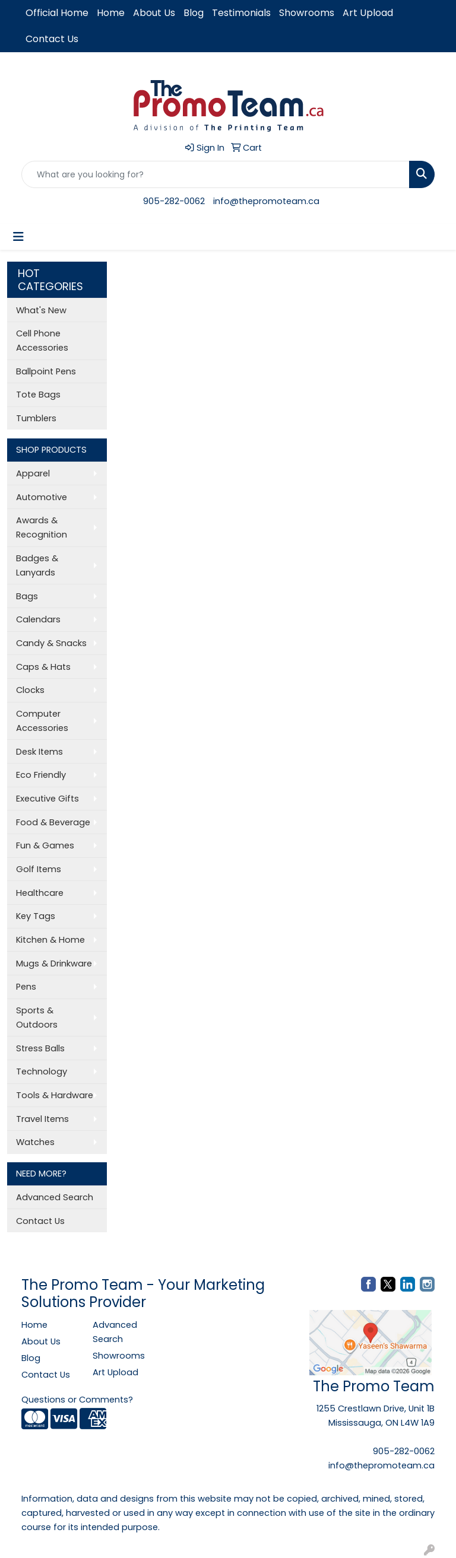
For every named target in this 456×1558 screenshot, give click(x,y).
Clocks (30, 690)
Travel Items (42, 1119)
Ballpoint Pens (46, 371)
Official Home (57, 13)
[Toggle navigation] (18, 236)
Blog (193, 13)
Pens (26, 987)
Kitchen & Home (50, 940)
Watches (35, 1142)
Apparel (33, 473)
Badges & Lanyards (37, 565)
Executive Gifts (47, 799)
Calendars (38, 619)
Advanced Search (54, 1197)
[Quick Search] (215, 174)
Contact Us (52, 39)
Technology (41, 1071)
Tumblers (36, 418)
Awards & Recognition (41, 527)
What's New (41, 310)
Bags (27, 596)
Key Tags (35, 916)
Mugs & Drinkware (54, 963)
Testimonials (241, 13)
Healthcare (40, 893)
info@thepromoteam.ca (266, 201)
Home (111, 13)
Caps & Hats (43, 667)
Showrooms (306, 13)
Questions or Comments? (77, 1400)
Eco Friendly (41, 775)
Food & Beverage (53, 822)
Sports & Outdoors (37, 1017)
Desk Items (39, 752)
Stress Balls (40, 1048)
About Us (154, 13)
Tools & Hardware (54, 1095)
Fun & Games (45, 845)
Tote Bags (38, 394)
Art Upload (368, 13)
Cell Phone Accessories (42, 341)
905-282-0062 (174, 201)
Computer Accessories (42, 721)
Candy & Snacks (51, 643)
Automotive (41, 497)
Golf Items (38, 869)
